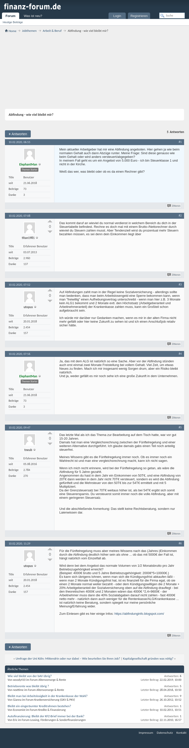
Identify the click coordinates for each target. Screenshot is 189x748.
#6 (180, 543)
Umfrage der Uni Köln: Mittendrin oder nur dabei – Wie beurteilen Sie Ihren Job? (68, 658)
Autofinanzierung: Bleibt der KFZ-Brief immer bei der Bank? (46, 716)
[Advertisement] (94, 70)
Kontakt (181, 732)
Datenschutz (165, 732)
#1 (180, 142)
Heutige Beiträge (13, 22)
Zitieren (174, 205)
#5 (180, 427)
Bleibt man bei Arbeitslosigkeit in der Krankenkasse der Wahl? (48, 696)
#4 (180, 353)
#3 (180, 284)
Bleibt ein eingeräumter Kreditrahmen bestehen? (39, 706)
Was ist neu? (33, 16)
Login (117, 16)
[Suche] (172, 15)
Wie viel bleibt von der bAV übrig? (30, 676)
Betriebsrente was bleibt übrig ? (28, 686)
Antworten (18, 134)
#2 (180, 215)
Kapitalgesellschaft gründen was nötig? (148, 658)
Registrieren (139, 16)
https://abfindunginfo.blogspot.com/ (139, 613)
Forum (10, 16)
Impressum (146, 732)
